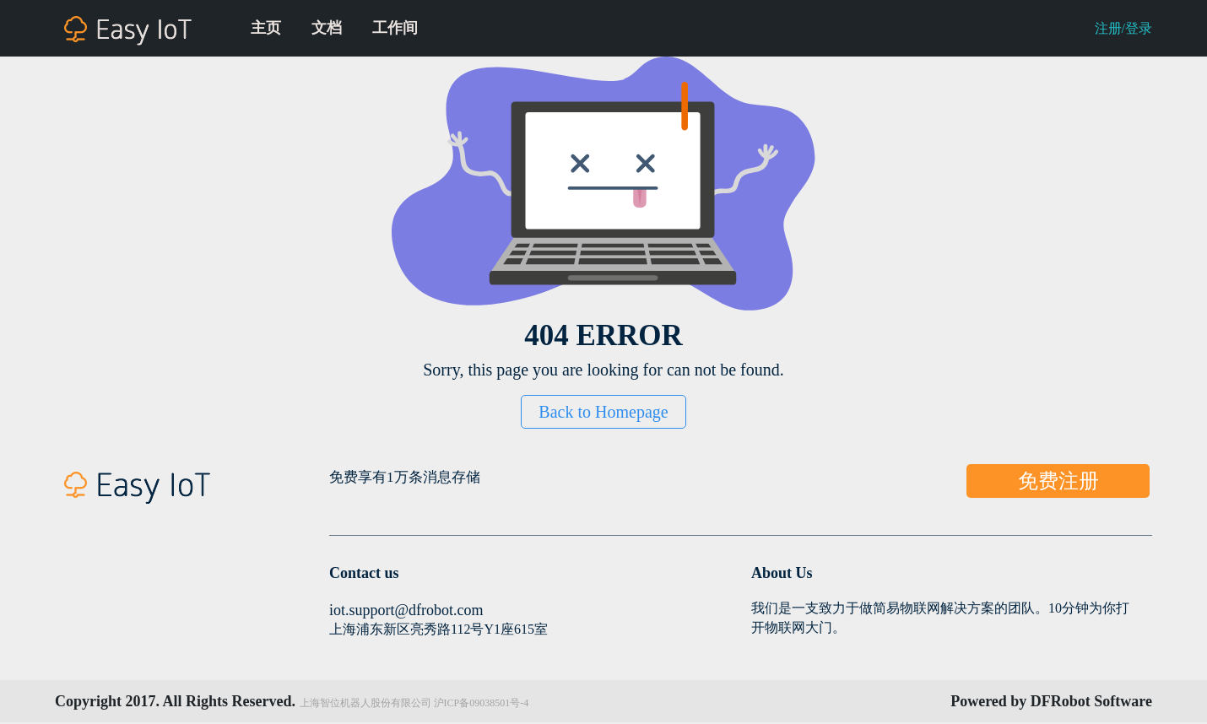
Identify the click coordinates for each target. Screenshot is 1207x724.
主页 (266, 27)
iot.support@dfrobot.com (406, 610)
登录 (1138, 28)
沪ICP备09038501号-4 (481, 703)
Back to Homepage (603, 412)
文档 (326, 27)
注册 (1108, 28)
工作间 (395, 27)
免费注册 (1058, 481)
